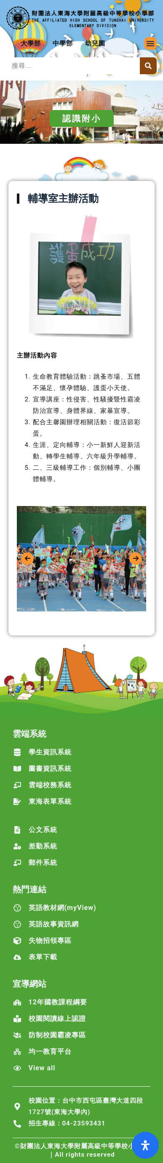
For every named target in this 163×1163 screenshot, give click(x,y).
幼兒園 (95, 43)
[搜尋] (148, 65)
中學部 (63, 43)
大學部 (31, 43)
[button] (150, 43)
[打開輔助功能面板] (145, 1145)
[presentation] (27, 558)
